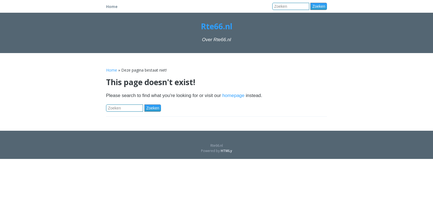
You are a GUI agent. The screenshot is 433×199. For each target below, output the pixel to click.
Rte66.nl (216, 26)
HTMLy (226, 150)
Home (112, 6)
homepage (233, 95)
